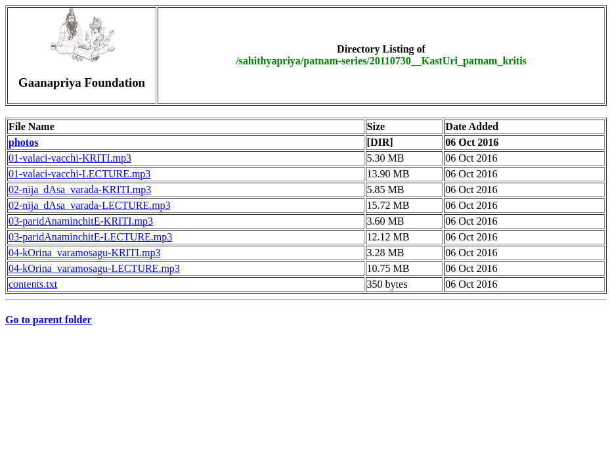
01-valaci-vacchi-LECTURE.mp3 (79, 173)
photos (23, 142)
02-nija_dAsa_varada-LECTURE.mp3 (90, 205)
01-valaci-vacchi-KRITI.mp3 (70, 158)
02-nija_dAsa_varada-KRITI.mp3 (80, 189)
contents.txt (33, 284)
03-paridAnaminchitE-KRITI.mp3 (81, 221)
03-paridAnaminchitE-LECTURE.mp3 (90, 236)
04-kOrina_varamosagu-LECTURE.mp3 (94, 268)
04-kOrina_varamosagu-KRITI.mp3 (85, 252)
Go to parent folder (48, 319)
